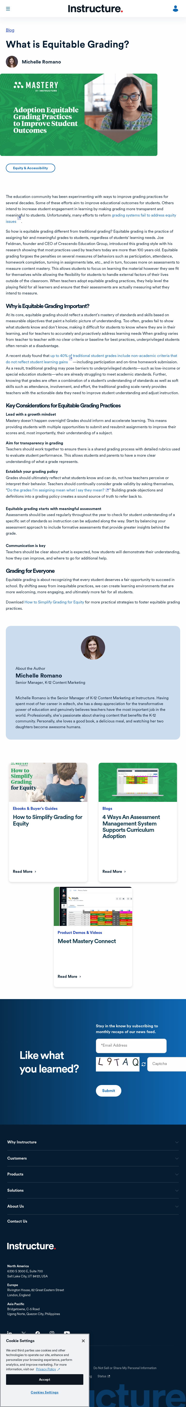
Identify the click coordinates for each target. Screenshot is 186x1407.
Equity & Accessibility (30, 168)
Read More (22, 872)
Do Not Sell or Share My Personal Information (124, 1368)
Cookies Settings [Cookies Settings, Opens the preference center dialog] (45, 1392)
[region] (44, 1370)
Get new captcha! (143, 1064)
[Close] (83, 1341)
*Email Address (114, 1045)
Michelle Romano (39, 675)
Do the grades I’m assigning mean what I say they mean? (58, 490)
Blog (10, 30)
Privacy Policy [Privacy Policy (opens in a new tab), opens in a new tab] (46, 1369)
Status (104, 1378)
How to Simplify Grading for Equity (54, 602)
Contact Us (17, 1221)
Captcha (159, 1064)
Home (31, 1246)
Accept (44, 1379)
